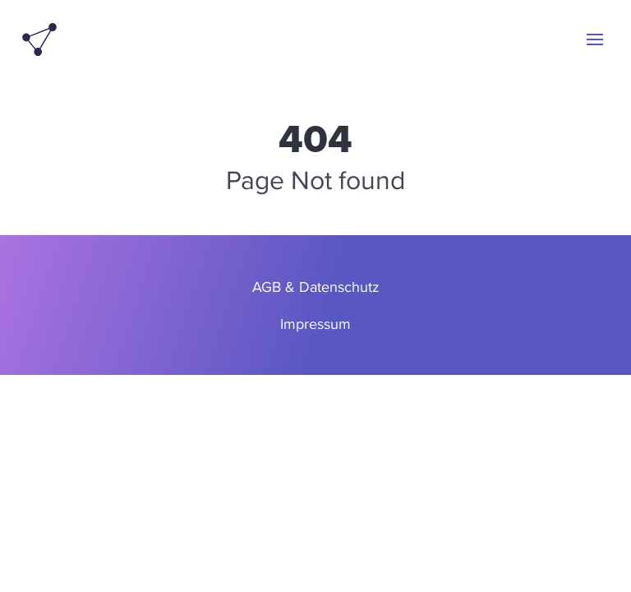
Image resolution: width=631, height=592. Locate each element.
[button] (594, 39)
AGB (266, 286)
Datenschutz (339, 286)
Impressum (315, 323)
